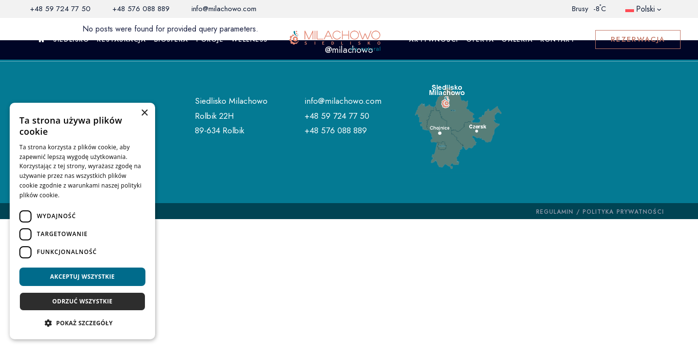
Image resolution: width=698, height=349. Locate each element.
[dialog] (82, 221)
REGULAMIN (555, 211)
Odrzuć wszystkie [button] (82, 301)
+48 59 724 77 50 (60, 8)
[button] (82, 323)
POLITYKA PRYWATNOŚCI (623, 211)
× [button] (144, 113)
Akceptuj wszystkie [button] (82, 276)
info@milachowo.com (223, 8)
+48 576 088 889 (141, 8)
